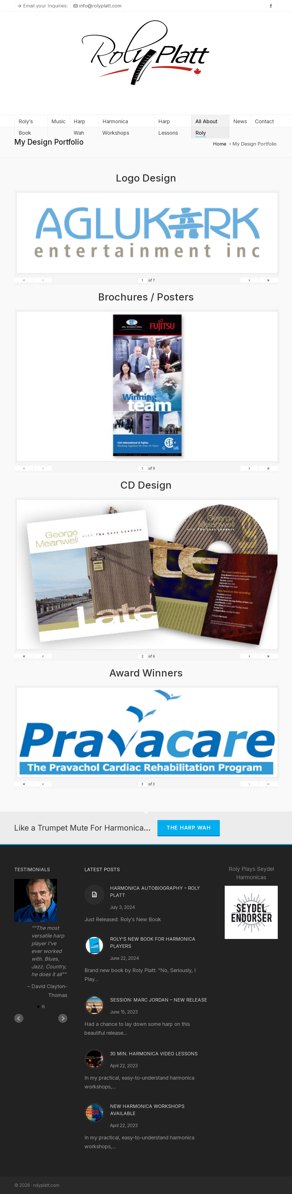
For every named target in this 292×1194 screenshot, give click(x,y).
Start (38, 1006)
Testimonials (32, 869)
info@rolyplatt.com (97, 6)
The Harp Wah (189, 828)
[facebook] (272, 5)
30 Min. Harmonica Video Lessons (154, 1053)
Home (219, 144)
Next (62, 1018)
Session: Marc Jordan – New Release (158, 1000)
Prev (18, 1018)
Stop (43, 1006)
